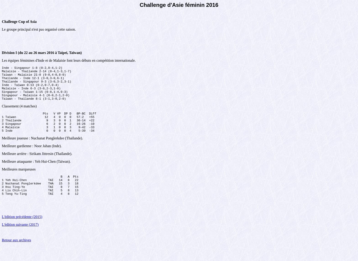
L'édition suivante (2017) (20, 240)
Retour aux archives (16, 255)
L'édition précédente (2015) (22, 232)
